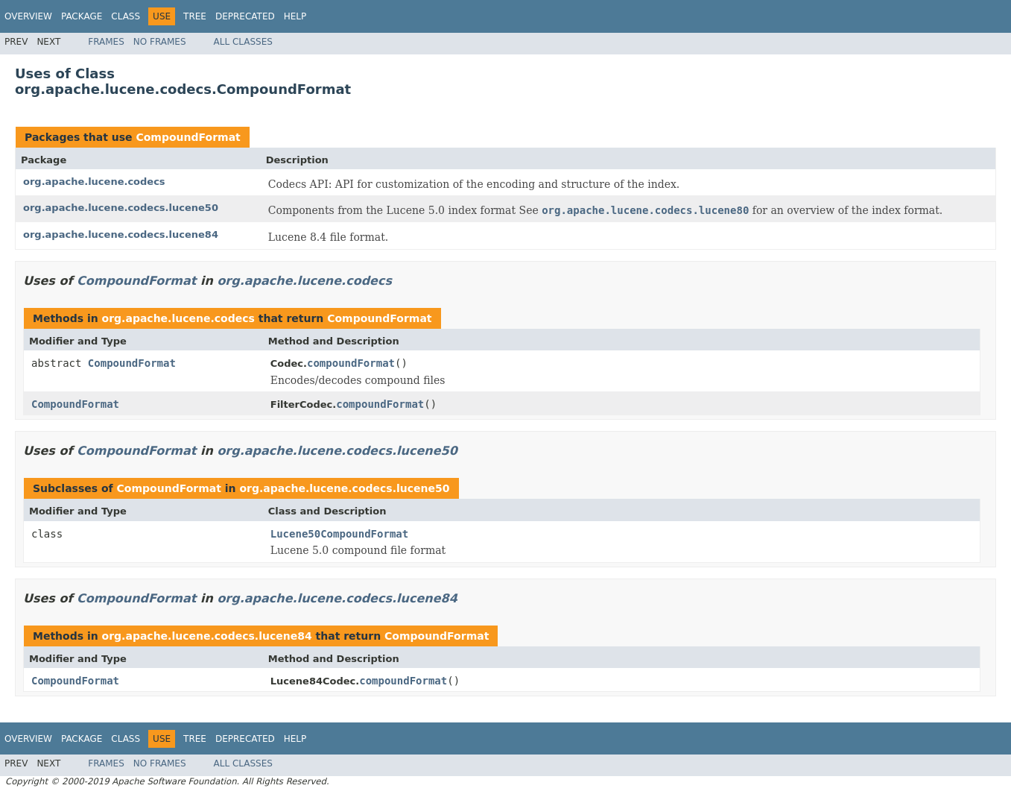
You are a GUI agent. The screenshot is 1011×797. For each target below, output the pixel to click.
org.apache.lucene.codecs (94, 181)
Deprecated (245, 16)
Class (125, 16)
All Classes (243, 42)
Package (81, 16)
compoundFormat (351, 363)
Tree (194, 16)
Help (295, 16)
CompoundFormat (188, 137)
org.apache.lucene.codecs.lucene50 (120, 207)
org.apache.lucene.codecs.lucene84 (120, 234)
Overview (28, 16)
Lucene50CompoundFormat (339, 534)
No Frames (159, 42)
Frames (106, 42)
